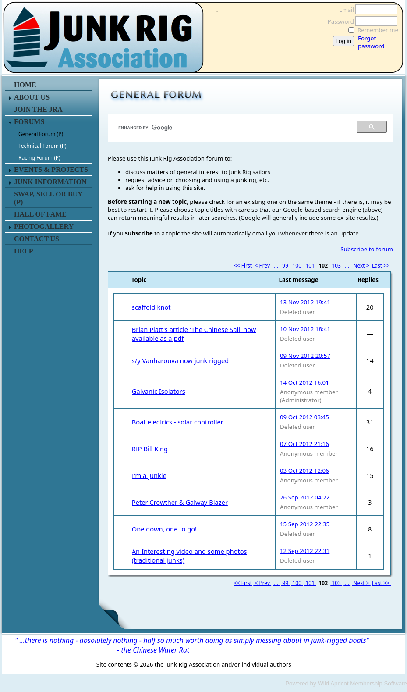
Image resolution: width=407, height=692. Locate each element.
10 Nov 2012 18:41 (305, 329)
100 (297, 265)
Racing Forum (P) (39, 157)
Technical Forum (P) (42, 146)
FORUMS (29, 121)
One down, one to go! (164, 528)
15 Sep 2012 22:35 (304, 524)
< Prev (262, 265)
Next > (361, 265)
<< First (243, 265)
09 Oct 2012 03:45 (304, 417)
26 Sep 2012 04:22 (304, 497)
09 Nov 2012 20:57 (305, 356)
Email (344, 10)
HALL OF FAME (40, 214)
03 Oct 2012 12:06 (304, 470)
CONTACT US (36, 239)
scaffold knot (151, 307)
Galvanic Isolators (158, 391)
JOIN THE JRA (38, 109)
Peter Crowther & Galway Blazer (180, 502)
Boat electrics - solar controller (177, 421)
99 (285, 265)
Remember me (377, 30)
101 (310, 265)
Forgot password (371, 42)
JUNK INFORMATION (50, 181)
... (276, 265)
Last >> (381, 265)
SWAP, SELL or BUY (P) (48, 198)
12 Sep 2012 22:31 (304, 551)
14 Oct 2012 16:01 (304, 382)
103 (336, 265)
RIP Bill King (150, 448)
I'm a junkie (149, 475)
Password (338, 21)
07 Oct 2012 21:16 (304, 444)
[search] (231, 128)
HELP (23, 251)
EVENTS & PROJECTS (51, 169)
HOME (25, 85)
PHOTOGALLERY (44, 226)
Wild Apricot (333, 683)
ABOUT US (32, 97)
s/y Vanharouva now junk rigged (180, 360)
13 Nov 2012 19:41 (305, 302)
